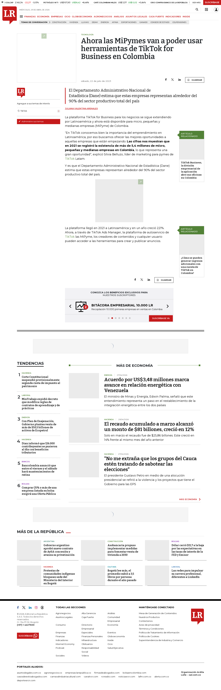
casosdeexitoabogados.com (32, 676)
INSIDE (186, 16)
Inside (111, 640)
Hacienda (26, 373)
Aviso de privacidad (149, 625)
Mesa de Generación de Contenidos (158, 613)
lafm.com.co (144, 676)
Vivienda (73, 22)
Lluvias (85, 22)
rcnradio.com (108, 676)
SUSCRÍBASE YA (161, 318)
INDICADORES (173, 16)
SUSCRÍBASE (212, 2)
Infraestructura (89, 640)
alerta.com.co (161, 676)
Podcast (60, 648)
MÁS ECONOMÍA (188, 499)
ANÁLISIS (119, 16)
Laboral (26, 395)
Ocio (110, 644)
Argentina (49, 541)
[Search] (197, 9)
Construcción (59, 22)
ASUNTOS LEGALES (136, 16)
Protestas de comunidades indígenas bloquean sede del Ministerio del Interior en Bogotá (59, 577)
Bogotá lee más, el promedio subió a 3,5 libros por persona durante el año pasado (122, 575)
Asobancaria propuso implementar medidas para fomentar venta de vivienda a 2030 (123, 550)
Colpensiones (179, 22)
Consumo (61, 625)
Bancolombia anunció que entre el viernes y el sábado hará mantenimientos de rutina (39, 470)
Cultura (112, 567)
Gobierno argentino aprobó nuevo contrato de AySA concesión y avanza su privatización (59, 550)
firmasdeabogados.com (107, 672)
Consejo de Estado (160, 22)
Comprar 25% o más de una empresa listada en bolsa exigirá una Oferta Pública (39, 490)
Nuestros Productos (149, 617)
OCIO (67, 16)
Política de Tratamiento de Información (159, 632)
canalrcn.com (91, 676)
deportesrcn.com (26, 680)
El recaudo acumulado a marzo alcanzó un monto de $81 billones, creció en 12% (149, 426)
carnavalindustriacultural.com (65, 676)
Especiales (87, 632)
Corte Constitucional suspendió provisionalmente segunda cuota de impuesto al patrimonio (41, 381)
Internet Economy (65, 644)
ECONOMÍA (43, 16)
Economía (113, 625)
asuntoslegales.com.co (29, 672)
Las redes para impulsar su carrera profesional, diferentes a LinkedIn (187, 574)
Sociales (60, 655)
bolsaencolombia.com (134, 672)
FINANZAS (30, 16)
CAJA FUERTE (156, 16)
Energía (105, 22)
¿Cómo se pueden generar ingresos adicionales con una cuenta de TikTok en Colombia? (191, 265)
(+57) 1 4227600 (25, 625)
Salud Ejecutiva (115, 648)
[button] (69, 306)
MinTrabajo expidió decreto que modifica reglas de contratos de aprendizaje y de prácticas (41, 404)
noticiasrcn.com (126, 676)
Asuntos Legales (64, 617)
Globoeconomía (116, 636)
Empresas (61, 632)
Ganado (143, 22)
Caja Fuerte (88, 617)
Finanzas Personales (92, 636)
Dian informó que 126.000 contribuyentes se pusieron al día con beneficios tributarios (39, 448)
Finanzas (60, 636)
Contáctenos (146, 621)
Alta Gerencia (89, 613)
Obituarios (87, 644)
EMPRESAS (57, 16)
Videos (85, 655)
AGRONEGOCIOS (103, 16)
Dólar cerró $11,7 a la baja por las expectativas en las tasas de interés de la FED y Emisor (188, 550)
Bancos (26, 461)
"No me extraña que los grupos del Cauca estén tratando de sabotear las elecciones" (150, 464)
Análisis (111, 613)
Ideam (95, 22)
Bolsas (25, 484)
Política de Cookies (149, 636)
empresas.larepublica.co (78, 672)
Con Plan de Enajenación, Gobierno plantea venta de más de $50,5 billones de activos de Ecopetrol (39, 426)
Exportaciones (128, 22)
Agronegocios (63, 613)
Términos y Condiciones (151, 628)
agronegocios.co (53, 672)
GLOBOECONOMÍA (82, 16)
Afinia (115, 22)
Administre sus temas (31, 121)
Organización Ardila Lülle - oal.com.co (192, 673)
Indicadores (62, 640)
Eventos (112, 632)
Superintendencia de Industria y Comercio (161, 640)
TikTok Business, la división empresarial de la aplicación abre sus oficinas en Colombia (191, 170)
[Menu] (21, 16)
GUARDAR (194, 80)
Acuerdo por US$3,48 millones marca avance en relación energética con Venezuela (146, 385)
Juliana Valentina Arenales (81, 108)
